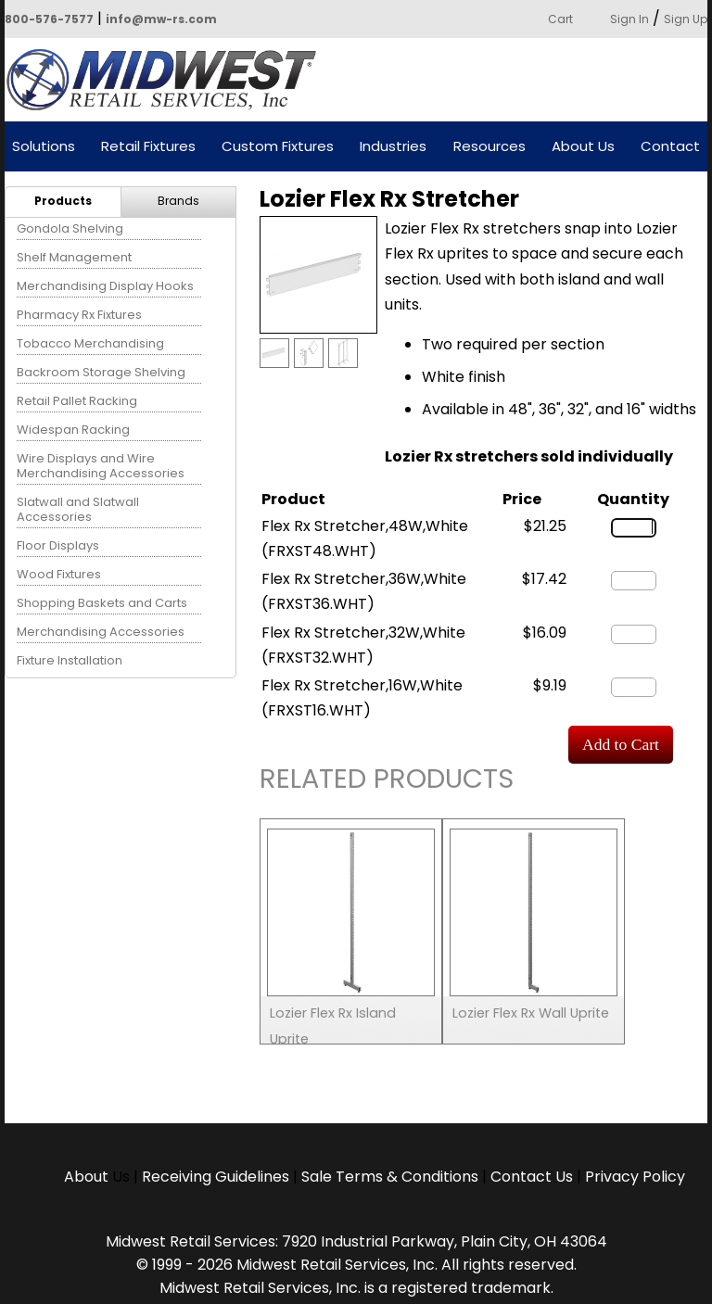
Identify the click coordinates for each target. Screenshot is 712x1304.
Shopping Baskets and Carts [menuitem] (102, 603)
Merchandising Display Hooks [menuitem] (105, 286)
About (88, 1176)
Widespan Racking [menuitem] (73, 429)
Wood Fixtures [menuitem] (59, 574)
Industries (393, 147)
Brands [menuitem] (178, 201)
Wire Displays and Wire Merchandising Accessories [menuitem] (100, 465)
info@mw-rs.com (161, 19)
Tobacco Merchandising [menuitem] (90, 343)
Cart (560, 19)
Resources (489, 147)
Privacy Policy (635, 1176)
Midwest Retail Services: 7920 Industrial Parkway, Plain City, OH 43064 (356, 1241)
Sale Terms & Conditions (389, 1176)
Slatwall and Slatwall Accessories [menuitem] (78, 509)
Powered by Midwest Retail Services (168, 79)
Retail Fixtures (148, 147)
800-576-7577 (49, 19)
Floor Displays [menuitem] (58, 545)
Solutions (43, 147)
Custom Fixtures (278, 147)
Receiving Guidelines (215, 1176)
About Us (583, 147)
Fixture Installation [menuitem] (69, 660)
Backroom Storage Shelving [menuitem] (101, 372)
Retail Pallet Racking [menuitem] (77, 401)
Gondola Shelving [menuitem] (70, 228)
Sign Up (685, 19)
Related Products (387, 781)
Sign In (629, 19)
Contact (670, 147)
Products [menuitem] (63, 201)
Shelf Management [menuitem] (74, 257)
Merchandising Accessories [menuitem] (100, 631)
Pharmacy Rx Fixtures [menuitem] (79, 314)
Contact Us (531, 1176)
